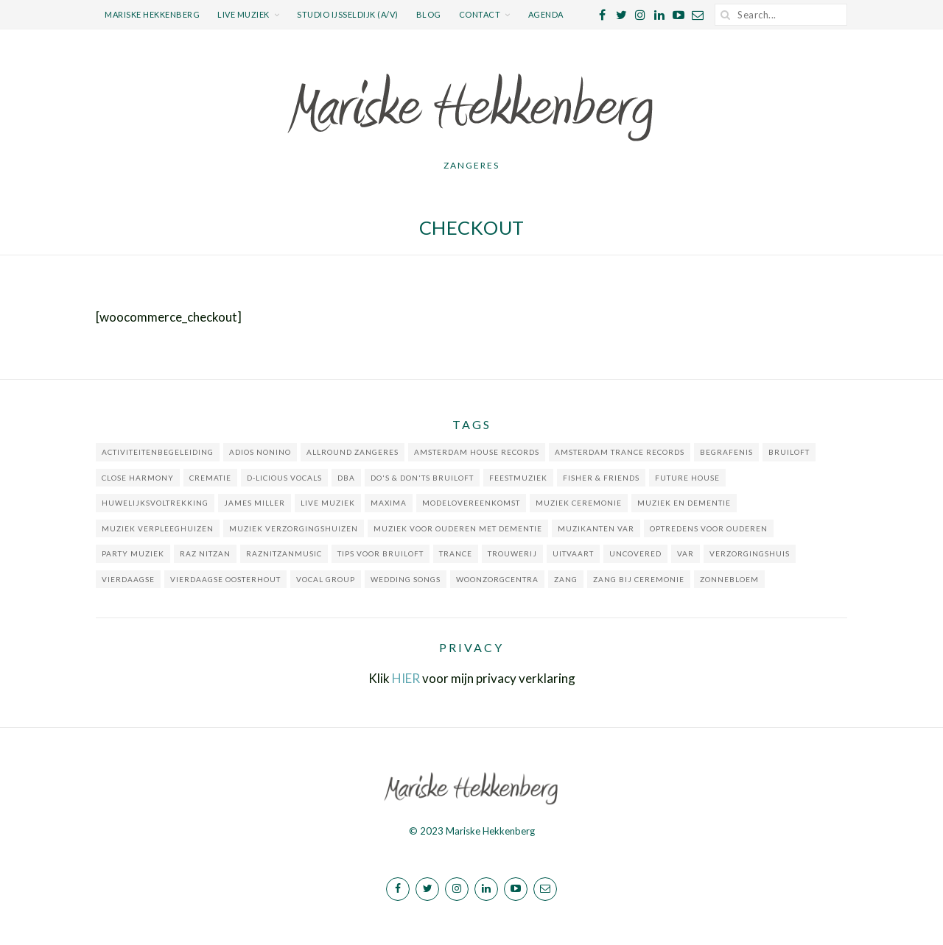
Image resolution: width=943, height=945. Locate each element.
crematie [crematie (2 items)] (210, 477)
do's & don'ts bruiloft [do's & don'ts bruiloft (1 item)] (422, 477)
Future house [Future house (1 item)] (687, 477)
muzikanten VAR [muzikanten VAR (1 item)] (596, 528)
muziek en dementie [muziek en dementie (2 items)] (684, 502)
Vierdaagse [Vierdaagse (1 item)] (128, 579)
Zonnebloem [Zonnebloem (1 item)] (729, 579)
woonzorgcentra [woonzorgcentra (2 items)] (497, 579)
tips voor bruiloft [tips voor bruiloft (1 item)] (380, 553)
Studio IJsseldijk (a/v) (348, 14)
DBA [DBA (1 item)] (346, 477)
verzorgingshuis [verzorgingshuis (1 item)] (749, 553)
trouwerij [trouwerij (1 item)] (512, 553)
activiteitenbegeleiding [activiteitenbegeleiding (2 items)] (158, 451)
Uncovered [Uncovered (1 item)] (635, 553)
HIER (406, 678)
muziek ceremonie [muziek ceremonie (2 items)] (579, 502)
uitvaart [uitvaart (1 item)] (573, 553)
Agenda (546, 14)
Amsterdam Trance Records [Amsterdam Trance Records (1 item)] (619, 451)
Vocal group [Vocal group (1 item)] (325, 579)
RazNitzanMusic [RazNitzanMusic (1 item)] (284, 553)
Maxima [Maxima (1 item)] (389, 502)
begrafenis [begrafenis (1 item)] (726, 451)
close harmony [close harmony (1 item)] (138, 477)
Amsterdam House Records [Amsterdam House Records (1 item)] (476, 451)
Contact (480, 14)
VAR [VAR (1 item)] (685, 553)
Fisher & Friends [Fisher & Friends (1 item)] (601, 477)
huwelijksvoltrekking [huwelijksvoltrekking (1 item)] (155, 502)
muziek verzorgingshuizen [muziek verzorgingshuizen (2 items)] (293, 528)
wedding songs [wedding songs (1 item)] (406, 579)
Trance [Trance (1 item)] (455, 553)
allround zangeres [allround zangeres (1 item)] (352, 451)
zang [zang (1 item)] (566, 579)
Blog (428, 14)
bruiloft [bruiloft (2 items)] (789, 451)
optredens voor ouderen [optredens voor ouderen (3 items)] (709, 528)
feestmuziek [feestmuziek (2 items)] (518, 477)
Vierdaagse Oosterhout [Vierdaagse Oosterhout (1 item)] (225, 579)
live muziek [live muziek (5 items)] (328, 502)
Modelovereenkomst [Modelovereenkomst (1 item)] (471, 502)
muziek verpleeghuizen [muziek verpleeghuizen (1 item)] (158, 528)
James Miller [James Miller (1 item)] (254, 502)
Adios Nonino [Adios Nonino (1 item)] (260, 451)
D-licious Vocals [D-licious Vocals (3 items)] (284, 477)
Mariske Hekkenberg (152, 14)
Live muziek (243, 14)
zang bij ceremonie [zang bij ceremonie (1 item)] (638, 579)
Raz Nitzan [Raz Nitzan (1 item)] (205, 553)
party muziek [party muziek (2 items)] (133, 553)
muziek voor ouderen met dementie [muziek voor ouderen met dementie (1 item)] (458, 528)
